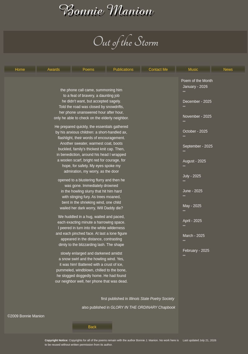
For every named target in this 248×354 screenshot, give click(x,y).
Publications (123, 69)
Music (193, 69)
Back (92, 327)
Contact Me (158, 69)
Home (20, 69)
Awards (54, 69)
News (228, 69)
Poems (88, 69)
